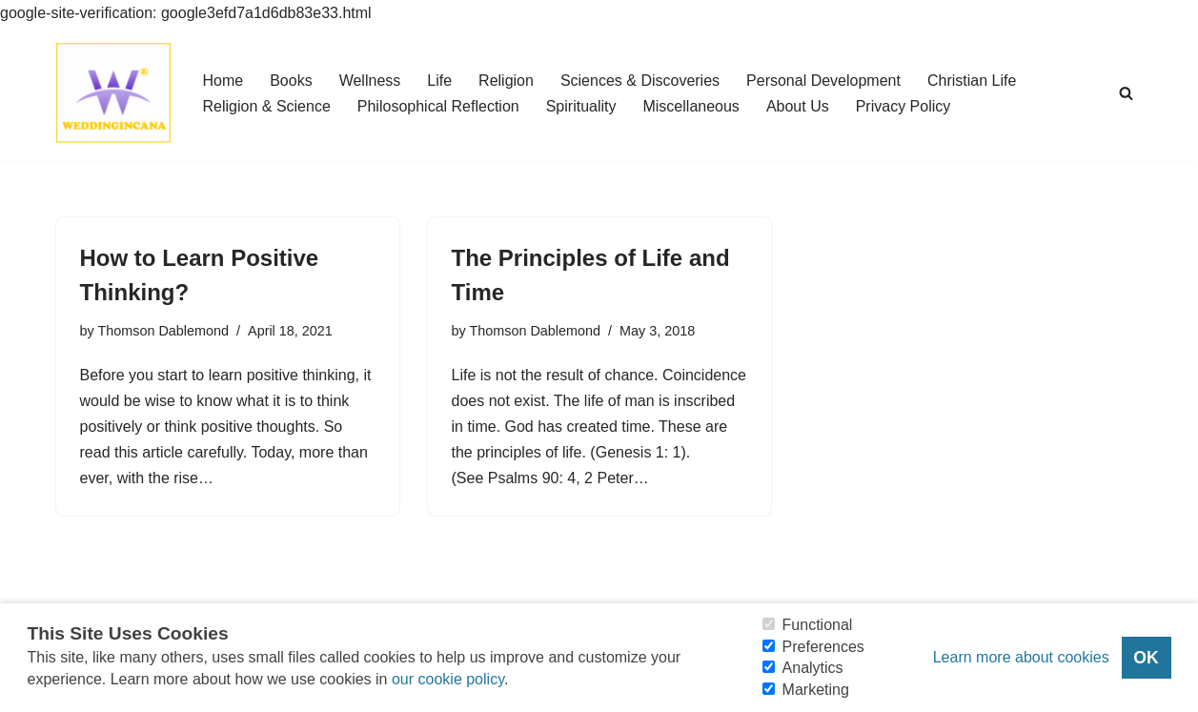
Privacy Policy (903, 106)
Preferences (823, 647)
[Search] (1126, 93)
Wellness (370, 80)
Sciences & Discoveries (640, 80)
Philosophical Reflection (438, 106)
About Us (797, 106)
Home (223, 80)
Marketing (815, 689)
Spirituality (581, 106)
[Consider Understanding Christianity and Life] (113, 93)
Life (439, 80)
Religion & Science (267, 106)
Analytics (812, 668)
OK (1145, 657)
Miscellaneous (690, 106)
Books (291, 80)
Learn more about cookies (1021, 657)
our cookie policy (448, 679)
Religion (506, 80)
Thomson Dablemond (163, 330)
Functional (817, 625)
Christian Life (971, 80)
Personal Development (823, 80)
